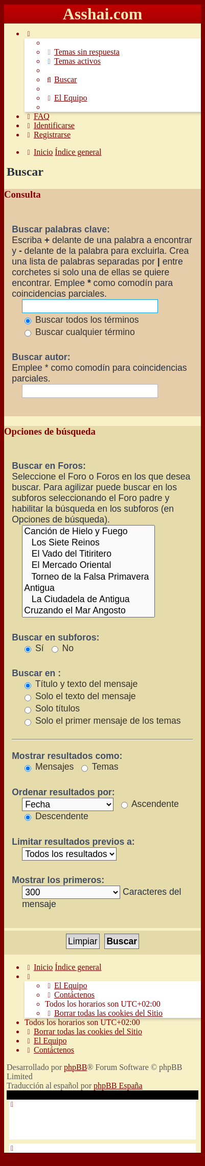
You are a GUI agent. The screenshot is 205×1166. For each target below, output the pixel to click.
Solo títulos (52, 708)
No (63, 648)
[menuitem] (82, 51)
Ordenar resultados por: (63, 792)
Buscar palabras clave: (61, 229)
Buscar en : (36, 673)
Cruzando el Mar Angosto (88, 610)
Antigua (88, 588)
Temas (99, 767)
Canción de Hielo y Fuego (88, 531)
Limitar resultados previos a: (73, 842)
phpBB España (118, 1085)
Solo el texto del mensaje (80, 696)
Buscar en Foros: (49, 466)
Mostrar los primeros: (58, 880)
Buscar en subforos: (55, 637)
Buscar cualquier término (80, 332)
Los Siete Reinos (88, 543)
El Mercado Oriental (88, 565)
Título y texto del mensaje (81, 684)
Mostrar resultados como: (67, 756)
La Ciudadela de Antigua (88, 599)
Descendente (56, 816)
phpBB (75, 1067)
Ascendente (150, 804)
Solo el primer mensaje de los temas (102, 721)
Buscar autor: (41, 357)
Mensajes (49, 767)
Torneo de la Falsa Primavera (88, 577)
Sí (34, 648)
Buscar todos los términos (82, 320)
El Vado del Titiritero (88, 554)
